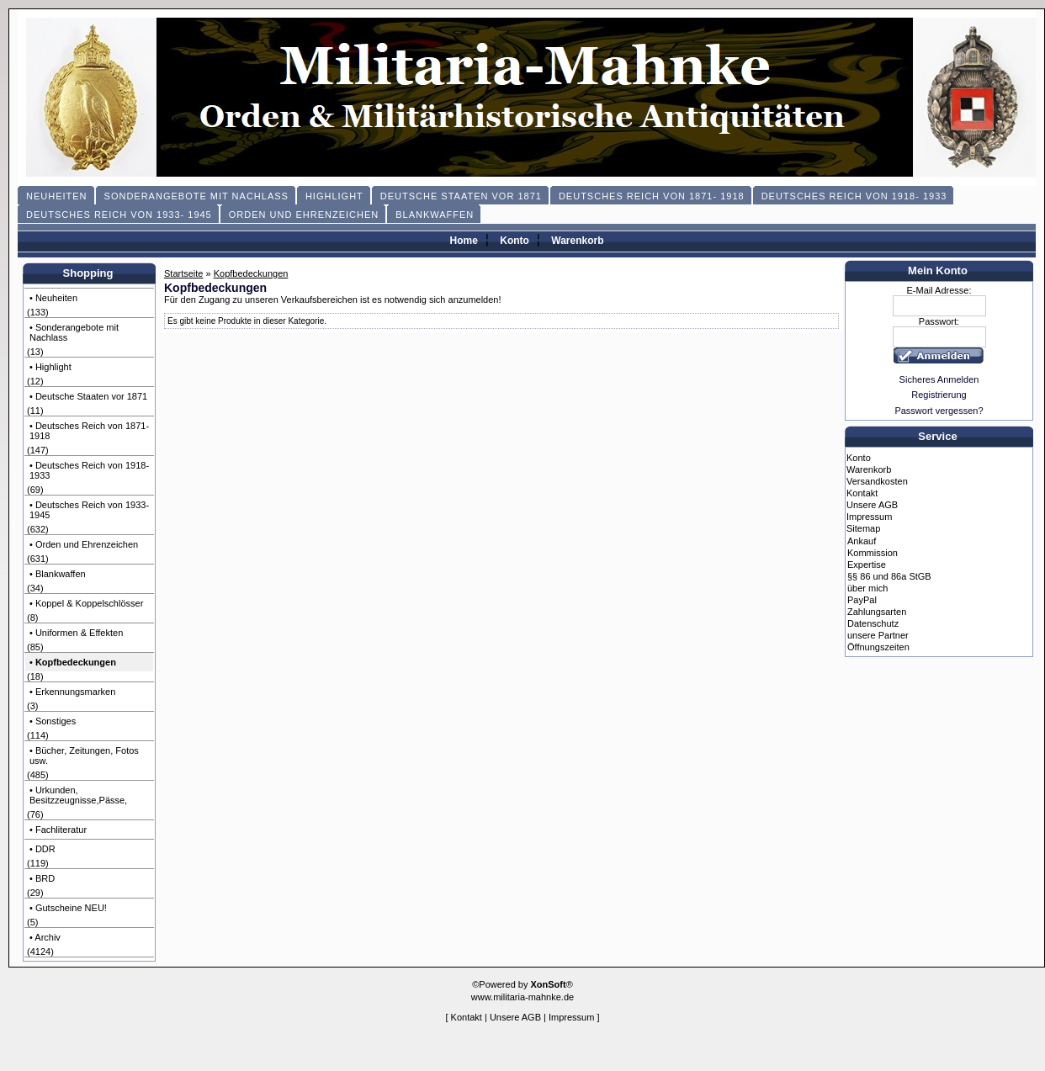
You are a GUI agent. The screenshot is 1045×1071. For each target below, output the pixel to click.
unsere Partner (878, 635)
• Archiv (45, 937)
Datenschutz (873, 623)
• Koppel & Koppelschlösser (86, 603)
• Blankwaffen (57, 574)
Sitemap (863, 528)
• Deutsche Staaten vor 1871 (88, 396)
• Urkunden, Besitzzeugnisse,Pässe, (78, 795)
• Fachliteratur (58, 829)
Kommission (872, 553)
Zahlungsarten (876, 612)
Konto (514, 241)
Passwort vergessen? (938, 411)
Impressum (869, 517)
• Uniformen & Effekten (76, 633)
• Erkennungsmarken (72, 692)
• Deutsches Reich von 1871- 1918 (89, 431)
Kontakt (862, 493)
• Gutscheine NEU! (68, 908)
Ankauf (861, 541)
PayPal (862, 600)
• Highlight (50, 367)
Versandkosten (877, 481)
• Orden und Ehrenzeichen (83, 544)
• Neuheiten (53, 298)
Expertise (866, 564)
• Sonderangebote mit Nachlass (74, 332)
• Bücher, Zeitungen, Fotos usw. (84, 755)
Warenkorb (577, 241)
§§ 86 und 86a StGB (889, 576)
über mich (867, 588)
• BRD (42, 878)
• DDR (42, 849)
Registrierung (938, 395)
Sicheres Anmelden (939, 379)
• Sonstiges (52, 721)
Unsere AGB (872, 505)
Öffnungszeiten (878, 647)
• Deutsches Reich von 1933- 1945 (89, 510)
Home (463, 241)
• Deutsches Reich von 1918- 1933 (89, 470)
